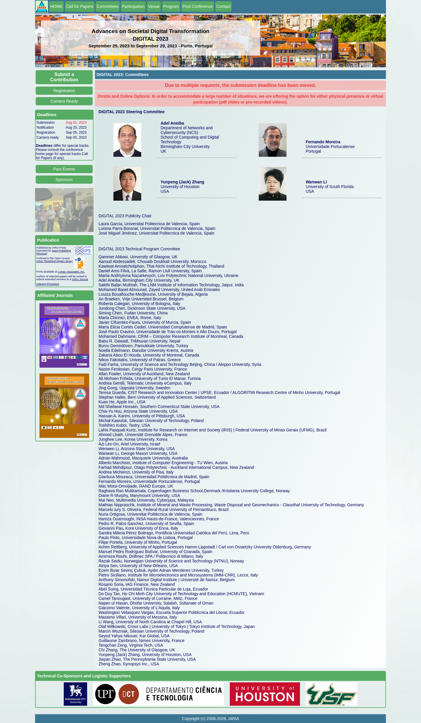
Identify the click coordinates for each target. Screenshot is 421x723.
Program (171, 6)
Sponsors (64, 179)
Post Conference (197, 6)
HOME (56, 6)
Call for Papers (79, 6)
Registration (64, 90)
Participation (133, 6)
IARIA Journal (80, 279)
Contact (223, 6)
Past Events (64, 169)
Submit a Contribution (64, 77)
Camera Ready (64, 101)
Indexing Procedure (47, 284)
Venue (154, 6)
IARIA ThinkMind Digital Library (54, 261)
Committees (108, 6)
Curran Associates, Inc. (71, 271)
